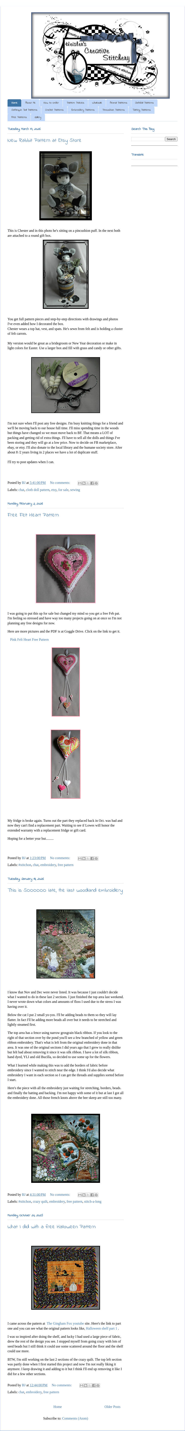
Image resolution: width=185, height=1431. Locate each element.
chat (21, 490)
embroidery (48, 865)
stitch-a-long (93, 1201)
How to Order (51, 103)
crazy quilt (40, 1201)
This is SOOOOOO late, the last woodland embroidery (65, 890)
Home (14, 103)
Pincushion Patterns (113, 110)
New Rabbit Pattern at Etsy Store (45, 140)
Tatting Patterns (142, 110)
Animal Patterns (118, 103)
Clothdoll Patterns (144, 103)
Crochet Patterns (54, 110)
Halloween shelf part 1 (101, 1328)
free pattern (65, 865)
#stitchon (24, 865)
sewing (75, 490)
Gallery (38, 117)
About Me (30, 103)
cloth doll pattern (37, 490)
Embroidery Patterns (82, 110)
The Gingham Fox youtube (65, 1323)
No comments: (60, 482)
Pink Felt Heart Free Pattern (29, 639)
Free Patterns (19, 117)
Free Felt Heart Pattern (33, 515)
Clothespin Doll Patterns (24, 110)
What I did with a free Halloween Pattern (52, 1227)
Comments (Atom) (75, 1418)
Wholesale (97, 103)
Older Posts (112, 1407)
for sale (63, 490)
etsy (54, 490)
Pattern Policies (75, 103)
